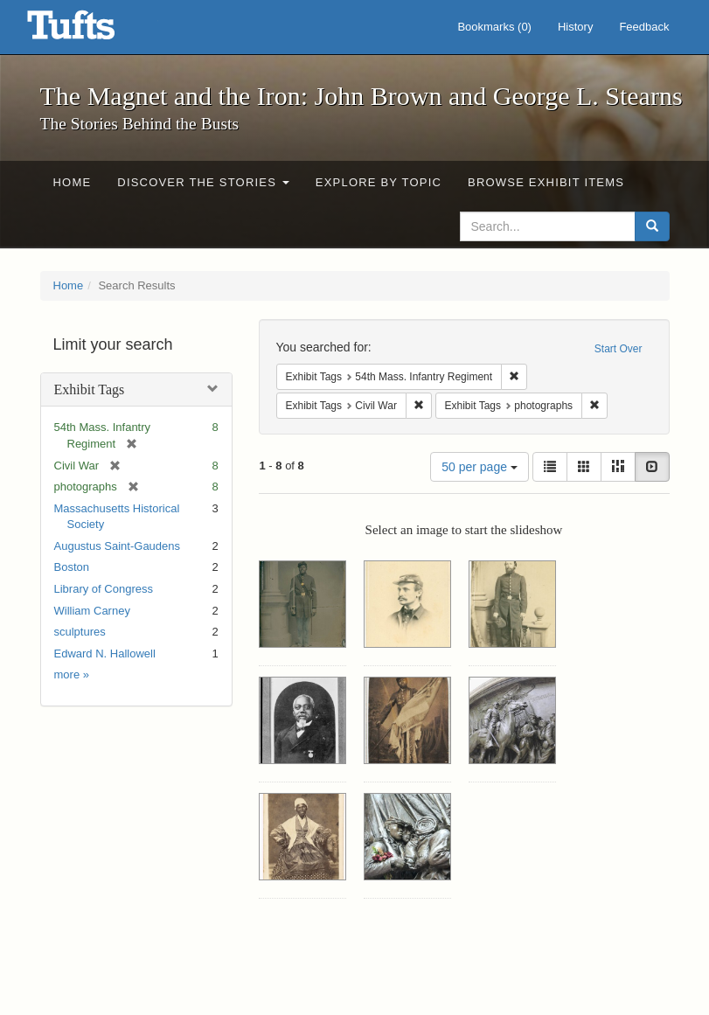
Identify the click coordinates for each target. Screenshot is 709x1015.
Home (72, 182)
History (575, 26)
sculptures (80, 631)
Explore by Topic (378, 182)
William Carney (92, 610)
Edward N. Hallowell (105, 653)
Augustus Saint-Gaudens (117, 546)
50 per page (479, 467)
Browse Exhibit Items (546, 182)
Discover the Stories (203, 182)
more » (71, 674)
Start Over (618, 349)
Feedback (644, 26)
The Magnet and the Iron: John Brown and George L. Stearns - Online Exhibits (92, 30)
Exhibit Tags (89, 389)
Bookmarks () (494, 26)
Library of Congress (103, 588)
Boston (71, 567)
